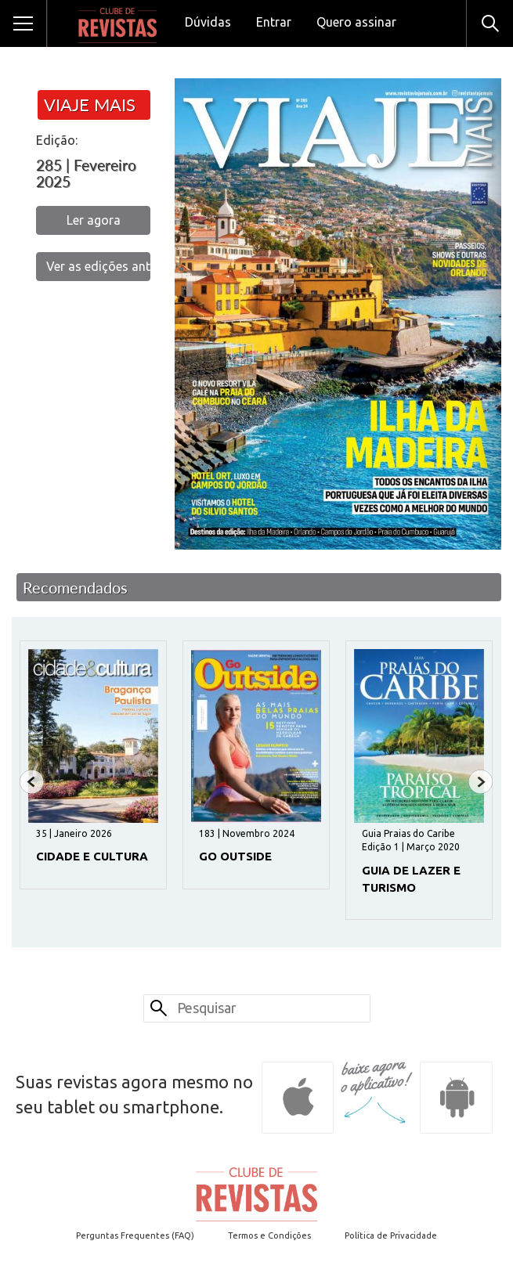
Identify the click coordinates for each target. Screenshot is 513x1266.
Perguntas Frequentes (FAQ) (135, 1235)
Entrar (273, 22)
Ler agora (94, 220)
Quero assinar (356, 22)
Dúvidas (208, 22)
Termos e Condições (269, 1235)
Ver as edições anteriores (98, 266)
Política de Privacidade (391, 1235)
